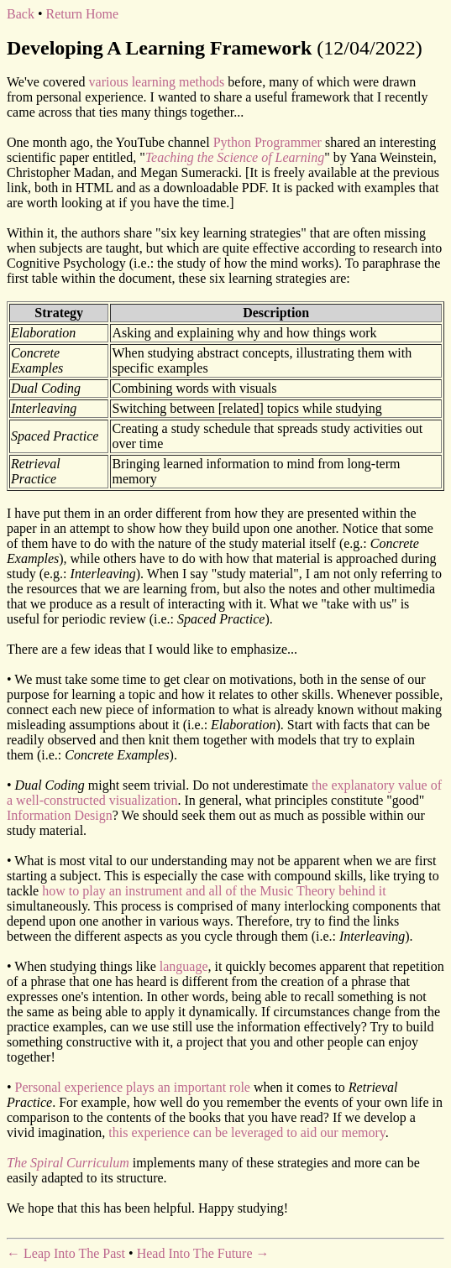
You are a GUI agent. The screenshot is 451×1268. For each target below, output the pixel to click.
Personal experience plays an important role (132, 1087)
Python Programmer (267, 142)
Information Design (60, 815)
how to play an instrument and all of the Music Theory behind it (213, 891)
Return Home (81, 14)
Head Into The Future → (203, 1253)
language (184, 966)
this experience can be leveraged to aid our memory (246, 1132)
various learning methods (157, 82)
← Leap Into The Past (66, 1253)
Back (20, 14)
